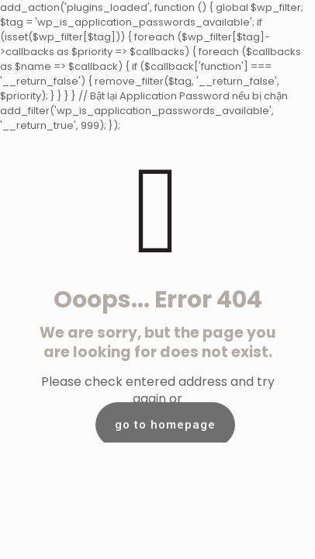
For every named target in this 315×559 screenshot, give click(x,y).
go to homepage (165, 425)
